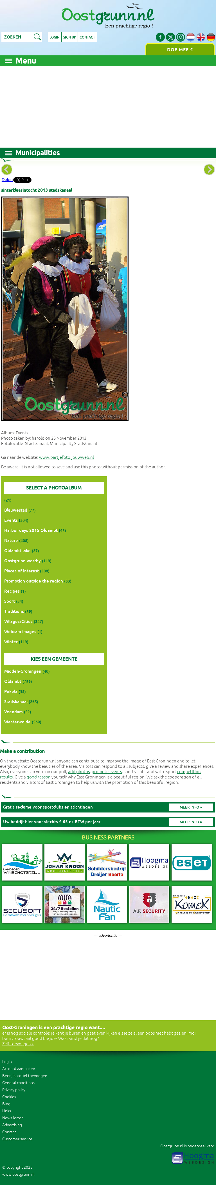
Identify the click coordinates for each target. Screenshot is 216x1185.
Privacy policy (13, 1089)
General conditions (18, 1082)
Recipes (12, 591)
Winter (11, 641)
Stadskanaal (16, 701)
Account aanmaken (18, 1068)
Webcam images (20, 631)
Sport (9, 601)
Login (55, 37)
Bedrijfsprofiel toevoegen (24, 1075)
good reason (39, 777)
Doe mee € (180, 50)
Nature (11, 540)
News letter (12, 1118)
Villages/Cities (18, 621)
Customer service (17, 1139)
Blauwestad (15, 510)
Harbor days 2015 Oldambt (31, 530)
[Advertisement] (108, 105)
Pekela (10, 691)
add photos (79, 772)
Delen (7, 179)
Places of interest (21, 571)
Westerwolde (17, 721)
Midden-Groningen (22, 671)
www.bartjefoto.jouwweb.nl (66, 457)
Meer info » (191, 807)
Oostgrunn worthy (22, 560)
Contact (87, 37)
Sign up (69, 37)
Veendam (13, 711)
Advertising (12, 1125)
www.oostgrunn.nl (18, 1174)
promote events (107, 772)
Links (6, 1111)
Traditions (14, 611)
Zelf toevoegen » (18, 1044)
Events (11, 520)
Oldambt (12, 681)
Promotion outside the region (33, 581)
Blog (6, 1104)
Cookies (9, 1096)
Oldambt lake (17, 550)
